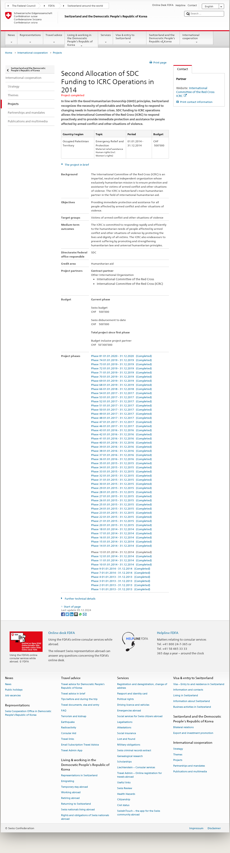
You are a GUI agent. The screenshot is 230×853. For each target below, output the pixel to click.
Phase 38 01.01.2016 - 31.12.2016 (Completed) (121, 450)
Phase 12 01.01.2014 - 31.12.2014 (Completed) (121, 556)
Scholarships (124, 761)
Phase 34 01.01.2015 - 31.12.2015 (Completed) (121, 467)
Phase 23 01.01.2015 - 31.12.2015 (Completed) (121, 512)
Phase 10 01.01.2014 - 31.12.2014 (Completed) (121, 564)
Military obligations (128, 744)
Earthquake (68, 722)
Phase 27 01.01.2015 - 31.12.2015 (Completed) (121, 496)
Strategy (178, 748)
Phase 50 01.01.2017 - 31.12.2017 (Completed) (121, 409)
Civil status (123, 805)
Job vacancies (13, 695)
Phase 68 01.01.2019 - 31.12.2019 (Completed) (121, 384)
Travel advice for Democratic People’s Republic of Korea (82, 686)
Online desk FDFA (61, 633)
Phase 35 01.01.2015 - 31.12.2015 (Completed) (121, 463)
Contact (180, 69)
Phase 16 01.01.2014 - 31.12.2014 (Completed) (121, 537)
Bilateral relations (183, 727)
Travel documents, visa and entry (80, 705)
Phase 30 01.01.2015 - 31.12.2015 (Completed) (121, 483)
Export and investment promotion (193, 733)
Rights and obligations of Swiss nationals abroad (85, 817)
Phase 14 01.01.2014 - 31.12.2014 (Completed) (121, 545)
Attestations (124, 727)
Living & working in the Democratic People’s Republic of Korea (81, 40)
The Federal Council (23, 5)
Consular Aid (68, 733)
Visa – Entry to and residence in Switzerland (198, 684)
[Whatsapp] (80, 614)
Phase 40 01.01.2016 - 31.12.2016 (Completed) (121, 442)
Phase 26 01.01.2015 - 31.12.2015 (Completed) (121, 500)
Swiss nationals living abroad (78, 809)
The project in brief (76, 164)
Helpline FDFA (167, 633)
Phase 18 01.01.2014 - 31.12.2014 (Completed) (121, 529)
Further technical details (79, 598)
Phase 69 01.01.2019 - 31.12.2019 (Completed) (121, 380)
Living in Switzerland (185, 695)
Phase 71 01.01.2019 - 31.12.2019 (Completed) (121, 372)
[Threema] (76, 614)
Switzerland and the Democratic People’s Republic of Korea (163, 38)
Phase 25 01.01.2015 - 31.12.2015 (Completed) (121, 504)
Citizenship (123, 799)
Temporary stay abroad (74, 786)
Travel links (67, 739)
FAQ (63, 710)
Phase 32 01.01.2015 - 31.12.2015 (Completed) (121, 475)
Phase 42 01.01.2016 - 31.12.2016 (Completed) (121, 434)
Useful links (123, 782)
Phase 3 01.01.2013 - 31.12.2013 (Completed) (120, 580)
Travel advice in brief (73, 693)
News (11, 38)
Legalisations (124, 722)
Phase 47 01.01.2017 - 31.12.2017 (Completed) (121, 421)
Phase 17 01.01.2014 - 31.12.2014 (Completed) (121, 533)
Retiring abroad (70, 798)
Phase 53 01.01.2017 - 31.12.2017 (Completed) (121, 397)
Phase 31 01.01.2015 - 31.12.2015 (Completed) (121, 479)
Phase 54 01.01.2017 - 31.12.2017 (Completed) (121, 393)
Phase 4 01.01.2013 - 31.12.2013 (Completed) (120, 576)
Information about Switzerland (191, 701)
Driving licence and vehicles (133, 705)
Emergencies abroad (129, 710)
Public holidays (13, 689)
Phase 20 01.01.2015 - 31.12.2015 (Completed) (121, 525)
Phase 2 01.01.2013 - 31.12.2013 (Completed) (120, 585)
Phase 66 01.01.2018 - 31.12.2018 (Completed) (121, 388)
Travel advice (54, 38)
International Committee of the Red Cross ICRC (195, 92)
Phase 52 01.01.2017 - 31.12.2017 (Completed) (121, 401)
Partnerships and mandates (189, 766)
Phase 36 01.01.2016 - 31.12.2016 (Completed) (121, 459)
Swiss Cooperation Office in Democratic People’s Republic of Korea (28, 713)
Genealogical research (130, 756)
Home (8, 52)
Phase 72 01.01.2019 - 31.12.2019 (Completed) (121, 368)
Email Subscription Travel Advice (80, 744)
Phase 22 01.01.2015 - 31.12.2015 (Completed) (121, 516)
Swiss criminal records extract (134, 750)
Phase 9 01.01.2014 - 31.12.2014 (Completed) (120, 568)
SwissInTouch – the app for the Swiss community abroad (138, 812)
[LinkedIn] (72, 614)
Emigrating (67, 781)
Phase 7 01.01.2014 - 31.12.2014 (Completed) (120, 572)
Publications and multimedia (190, 771)
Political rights (125, 699)
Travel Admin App (71, 750)
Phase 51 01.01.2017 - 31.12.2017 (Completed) (121, 405)
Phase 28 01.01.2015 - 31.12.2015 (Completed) (121, 492)
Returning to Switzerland (76, 803)
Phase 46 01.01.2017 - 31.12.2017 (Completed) (121, 426)
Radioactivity (68, 727)
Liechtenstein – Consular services (136, 767)
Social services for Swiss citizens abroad (139, 716)
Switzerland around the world (85, 5)
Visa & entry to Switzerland (129, 38)
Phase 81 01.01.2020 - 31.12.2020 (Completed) (121, 355)
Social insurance (126, 733)
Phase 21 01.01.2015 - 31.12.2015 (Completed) (121, 520)
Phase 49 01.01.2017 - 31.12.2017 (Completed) (121, 413)
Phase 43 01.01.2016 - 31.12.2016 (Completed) (121, 430)
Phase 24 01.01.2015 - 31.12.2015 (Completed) (121, 508)
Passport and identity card (132, 693)
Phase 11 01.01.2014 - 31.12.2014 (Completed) (121, 560)
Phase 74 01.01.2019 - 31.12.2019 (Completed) (121, 360)
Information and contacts (188, 689)
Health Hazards (126, 794)
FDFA (51, 5)
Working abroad (71, 792)
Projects (177, 760)
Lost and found (126, 739)
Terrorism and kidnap (73, 716)
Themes (177, 754)
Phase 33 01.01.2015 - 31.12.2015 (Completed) (121, 471)
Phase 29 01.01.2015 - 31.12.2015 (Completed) (121, 487)
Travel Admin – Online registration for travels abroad (139, 775)
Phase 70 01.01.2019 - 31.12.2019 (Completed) (121, 376)
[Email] (85, 614)
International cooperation (196, 38)
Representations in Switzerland (79, 775)
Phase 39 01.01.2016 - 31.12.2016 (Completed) (121, 446)
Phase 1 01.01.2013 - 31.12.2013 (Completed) (120, 589)
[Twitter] (67, 614)
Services (105, 38)
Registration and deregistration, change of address (142, 686)
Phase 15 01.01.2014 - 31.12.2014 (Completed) (121, 541)
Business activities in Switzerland (192, 706)
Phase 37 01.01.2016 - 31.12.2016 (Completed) (121, 454)
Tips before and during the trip (79, 699)
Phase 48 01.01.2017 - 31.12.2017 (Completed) (121, 417)
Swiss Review (124, 788)
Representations (30, 38)
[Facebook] (63, 614)
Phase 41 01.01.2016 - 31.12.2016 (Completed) (121, 438)
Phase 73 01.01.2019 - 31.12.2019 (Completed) (121, 364)
